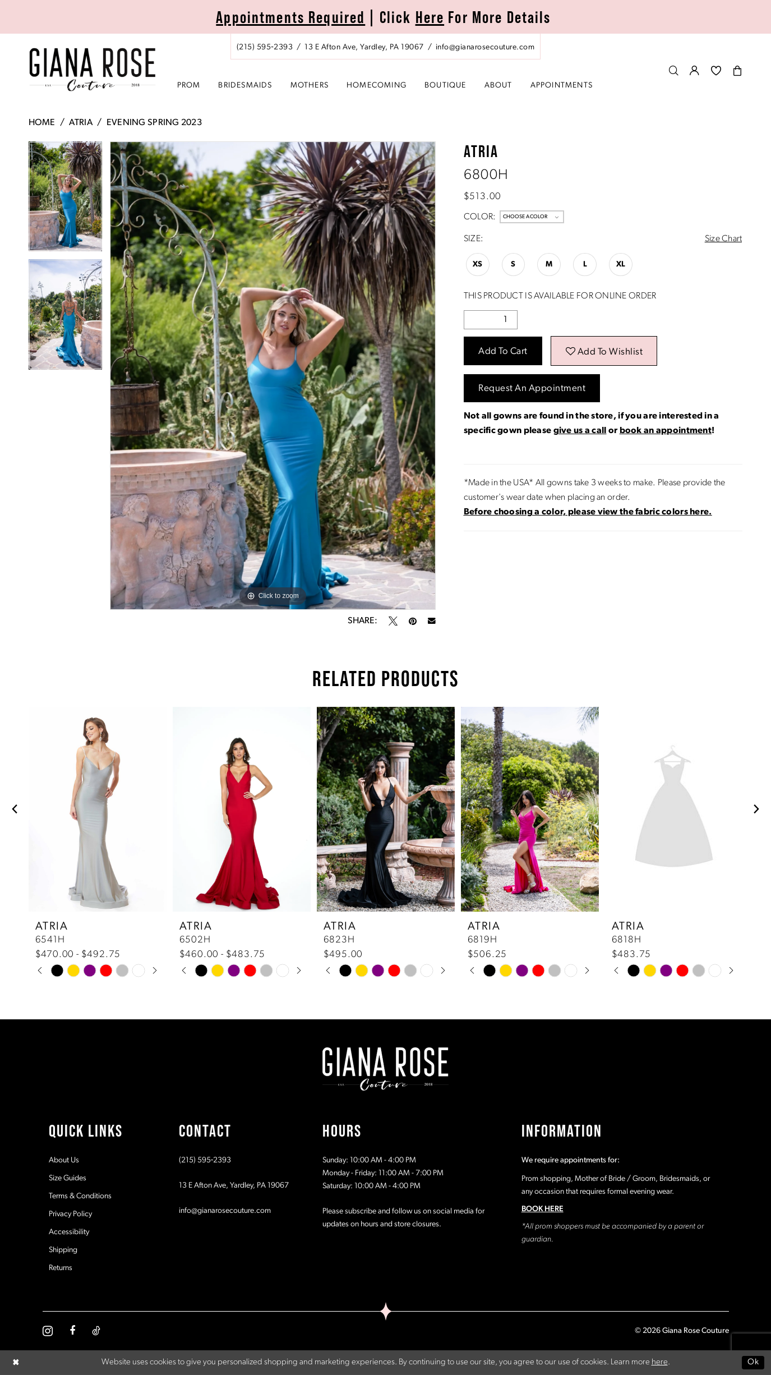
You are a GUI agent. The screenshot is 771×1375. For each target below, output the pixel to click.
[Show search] (674, 70)
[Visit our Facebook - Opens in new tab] (72, 1331)
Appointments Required (290, 17)
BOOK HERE (542, 1209)
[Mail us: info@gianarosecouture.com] (485, 47)
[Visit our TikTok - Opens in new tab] (96, 1331)
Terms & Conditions (80, 1196)
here (660, 1362)
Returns (60, 1268)
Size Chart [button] (723, 238)
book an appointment (666, 430)
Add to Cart (503, 351)
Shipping (63, 1250)
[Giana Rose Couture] (92, 69)
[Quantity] (491, 319)
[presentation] (98, 809)
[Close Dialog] (16, 1362)
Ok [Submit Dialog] (753, 1362)
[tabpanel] (65, 200)
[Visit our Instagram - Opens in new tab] (48, 1331)
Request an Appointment (531, 388)
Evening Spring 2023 (154, 122)
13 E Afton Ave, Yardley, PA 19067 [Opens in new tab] (234, 1185)
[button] (694, 70)
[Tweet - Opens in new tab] (393, 621)
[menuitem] (385, 46)
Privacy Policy (70, 1214)
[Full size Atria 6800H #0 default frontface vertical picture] (272, 375)
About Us (64, 1160)
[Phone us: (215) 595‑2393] (265, 47)
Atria (80, 122)
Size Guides (67, 1178)
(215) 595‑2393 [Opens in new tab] (205, 1160)
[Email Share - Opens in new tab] (432, 621)
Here (430, 17)
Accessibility (69, 1232)
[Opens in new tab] (588, 512)
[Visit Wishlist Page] (716, 70)
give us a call (580, 430)
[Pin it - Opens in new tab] (413, 621)
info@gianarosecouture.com (225, 1211)
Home (42, 122)
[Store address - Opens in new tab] (364, 47)
